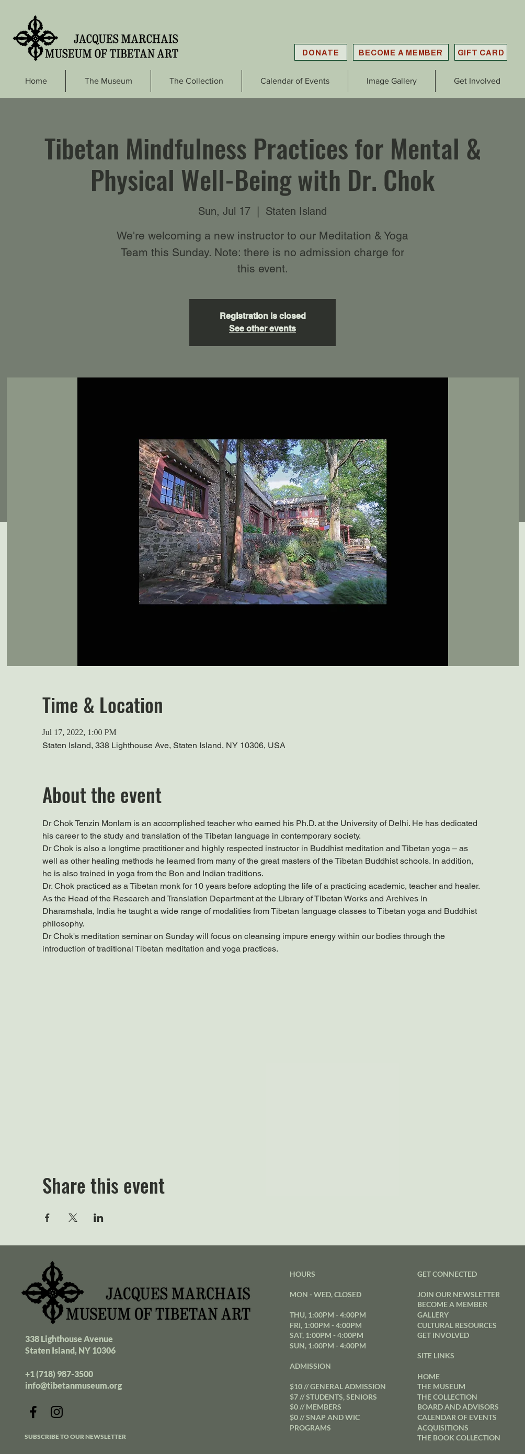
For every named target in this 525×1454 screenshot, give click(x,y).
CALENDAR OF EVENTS (457, 1417)
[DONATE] (320, 52)
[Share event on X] (73, 1217)
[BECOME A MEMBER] (401, 52)
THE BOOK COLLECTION (458, 1437)
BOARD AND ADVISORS (458, 1406)
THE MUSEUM (441, 1386)
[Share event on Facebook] (47, 1217)
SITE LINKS (435, 1355)
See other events (262, 329)
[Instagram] (57, 1412)
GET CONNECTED (447, 1273)
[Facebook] (33, 1412)
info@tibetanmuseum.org (73, 1385)
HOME (428, 1376)
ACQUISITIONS (443, 1427)
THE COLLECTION (447, 1396)
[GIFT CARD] (480, 52)
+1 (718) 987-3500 (59, 1374)
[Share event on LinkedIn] (99, 1217)
